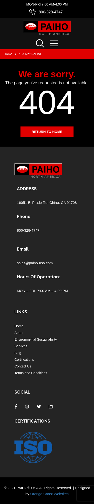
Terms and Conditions (30, 373)
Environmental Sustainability (35, 339)
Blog (17, 353)
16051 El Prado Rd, (33, 202)
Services (20, 346)
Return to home (47, 132)
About (18, 333)
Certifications (24, 359)
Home (18, 326)
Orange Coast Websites (49, 494)
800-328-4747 (51, 12)
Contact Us (22, 366)
